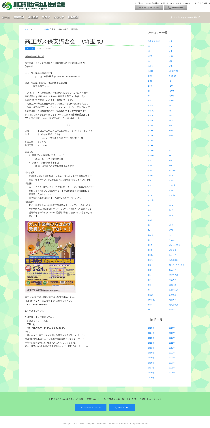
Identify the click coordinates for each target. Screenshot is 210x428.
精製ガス (172, 299)
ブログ (46, 17)
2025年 (151, 327)
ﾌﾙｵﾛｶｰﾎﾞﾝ (173, 309)
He (149, 274)
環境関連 (172, 284)
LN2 (170, 51)
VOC (171, 225)
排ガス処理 (173, 274)
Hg (149, 284)
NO (170, 125)
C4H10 (151, 135)
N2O (171, 85)
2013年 (172, 333)
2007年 (172, 362)
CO (149, 190)
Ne (170, 110)
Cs (149, 205)
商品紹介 (172, 270)
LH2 (170, 41)
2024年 (151, 333)
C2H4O (151, 110)
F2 (149, 225)
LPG (171, 65)
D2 (149, 215)
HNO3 (150, 294)
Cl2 (149, 180)
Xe (170, 235)
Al (149, 51)
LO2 (170, 61)
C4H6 (150, 140)
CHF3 (150, 175)
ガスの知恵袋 (174, 245)
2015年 (151, 377)
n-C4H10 (172, 75)
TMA (171, 205)
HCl (149, 264)
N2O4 (171, 95)
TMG (171, 210)
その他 (172, 240)
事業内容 (19, 17)
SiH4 (171, 190)
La (149, 309)
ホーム (6, 17)
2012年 (172, 337)
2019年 (151, 357)
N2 (170, 80)
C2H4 (150, 105)
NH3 (171, 120)
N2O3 (171, 90)
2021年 (151, 347)
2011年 (172, 342)
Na (170, 105)
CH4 (150, 170)
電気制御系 (173, 304)
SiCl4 (171, 175)
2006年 (172, 367)
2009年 (172, 352)
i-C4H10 (151, 299)
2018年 (151, 362)
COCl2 (151, 200)
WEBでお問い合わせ (149, 7)
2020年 (151, 352)
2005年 (172, 372)
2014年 (172, 327)
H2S (150, 250)
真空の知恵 (173, 289)
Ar (149, 61)
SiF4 (171, 180)
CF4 (150, 165)
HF (149, 279)
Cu (149, 210)
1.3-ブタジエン (154, 41)
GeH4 (150, 235)
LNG (171, 56)
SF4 (170, 160)
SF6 (170, 165)
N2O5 (171, 100)
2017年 (151, 367)
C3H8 (150, 130)
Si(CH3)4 (173, 170)
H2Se (150, 255)
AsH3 (150, 70)
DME (150, 220)
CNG (150, 185)
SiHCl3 (172, 195)
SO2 (171, 200)
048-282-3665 (175, 7)
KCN (150, 304)
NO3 (171, 135)
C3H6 (150, 120)
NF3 (170, 115)
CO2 (150, 195)
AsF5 (150, 65)
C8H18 (151, 155)
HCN (150, 270)
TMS (171, 215)
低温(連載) (173, 259)
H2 (149, 240)
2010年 (172, 347)
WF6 (171, 230)
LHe (170, 46)
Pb (170, 150)
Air (149, 46)
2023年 (151, 337)
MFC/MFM (173, 70)
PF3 (170, 155)
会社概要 (33, 17)
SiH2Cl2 (172, 185)
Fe (149, 230)
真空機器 (172, 294)
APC (150, 56)
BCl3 (150, 80)
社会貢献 (73, 17)
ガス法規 (45, 29)
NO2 (171, 130)
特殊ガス (172, 279)
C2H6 (150, 115)
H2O (150, 245)
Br (149, 90)
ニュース (172, 255)
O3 (170, 145)
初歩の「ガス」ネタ (176, 264)
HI (149, 289)
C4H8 (150, 145)
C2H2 (150, 100)
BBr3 (150, 75)
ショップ (59, 17)
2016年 (151, 372)
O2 (170, 140)
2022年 (151, 342)
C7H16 (151, 150)
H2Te (150, 259)
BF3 (150, 85)
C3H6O (151, 125)
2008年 (172, 357)
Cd (149, 160)
